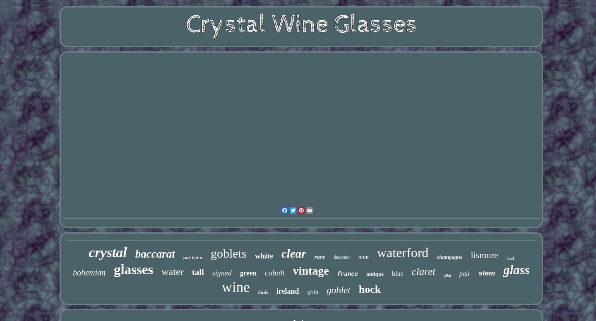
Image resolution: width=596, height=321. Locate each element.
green (248, 273)
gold (313, 292)
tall (198, 272)
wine (236, 287)
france (347, 274)
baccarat (155, 254)
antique (375, 274)
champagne (449, 257)
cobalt (275, 272)
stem (486, 273)
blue (398, 273)
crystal (108, 252)
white (264, 255)
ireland (287, 291)
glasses (133, 269)
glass (516, 270)
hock (370, 289)
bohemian (89, 272)
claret (423, 271)
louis (263, 292)
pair (465, 273)
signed (222, 273)
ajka (447, 275)
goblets (229, 253)
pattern (192, 258)
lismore (484, 255)
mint (363, 257)
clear (293, 253)
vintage (311, 270)
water (172, 271)
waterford (402, 252)
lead (510, 258)
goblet (339, 290)
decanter (341, 257)
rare (320, 256)
